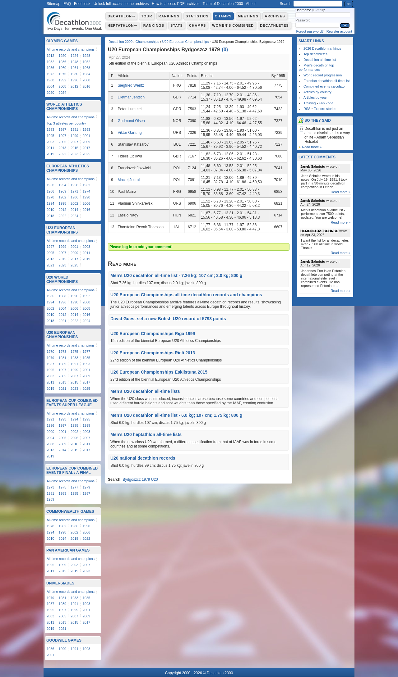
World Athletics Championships (64, 106)
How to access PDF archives (175, 4)
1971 (74, 191)
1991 (74, 129)
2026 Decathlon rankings (322, 48)
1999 (74, 136)
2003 (50, 142)
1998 (62, 203)
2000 (86, 80)
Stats (176, 25)
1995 (50, 136)
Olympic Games (62, 41)
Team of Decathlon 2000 (222, 4)
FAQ (67, 4)
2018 (50, 216)
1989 (62, 364)
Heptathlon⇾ (122, 25)
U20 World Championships (62, 279)
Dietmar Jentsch (131, 97)
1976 (62, 74)
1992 (62, 80)
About (251, 4)
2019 (50, 154)
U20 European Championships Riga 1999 (152, 333)
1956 (50, 68)
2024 (62, 92)
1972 (50, 74)
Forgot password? (310, 31)
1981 (62, 358)
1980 (74, 74)
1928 (86, 55)
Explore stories (325, 109)
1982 (62, 197)
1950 (50, 185)
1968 (86, 68)
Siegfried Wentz (131, 85)
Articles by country (317, 92)
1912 (50, 55)
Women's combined (233, 25)
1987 (62, 129)
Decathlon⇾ (121, 16)
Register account (339, 31)
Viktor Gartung (129, 132)
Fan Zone (326, 103)
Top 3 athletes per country (66, 123)
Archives (275, 16)
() (225, 49)
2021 (50, 265)
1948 (74, 62)
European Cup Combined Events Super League (72, 402)
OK (349, 4)
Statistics (197, 16)
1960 (62, 68)
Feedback (82, 4)
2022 (62, 154)
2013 (62, 148)
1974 (86, 191)
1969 (62, 191)
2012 (74, 86)
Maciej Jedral (129, 180)
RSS (307, 109)
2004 (50, 86)
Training (309, 103)
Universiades (60, 583)
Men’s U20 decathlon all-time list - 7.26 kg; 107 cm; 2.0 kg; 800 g (176, 275)
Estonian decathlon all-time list (326, 81)
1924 (74, 55)
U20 (154, 479)
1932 (50, 62)
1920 (62, 55)
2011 (50, 148)
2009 (86, 142)
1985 (86, 358)
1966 (50, 191)
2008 (62, 86)
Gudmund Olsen (131, 121)
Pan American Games (68, 550)
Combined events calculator (324, 86)
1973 (62, 351)
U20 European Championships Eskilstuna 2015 (158, 372)
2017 (86, 148)
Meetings (248, 16)
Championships (147, 41)
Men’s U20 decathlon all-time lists (145, 391)
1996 (74, 80)
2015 (74, 148)
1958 (74, 185)
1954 (62, 185)
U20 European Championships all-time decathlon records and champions (186, 294)
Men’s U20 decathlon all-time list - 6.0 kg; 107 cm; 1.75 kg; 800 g (176, 415)
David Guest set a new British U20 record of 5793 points (168, 318)
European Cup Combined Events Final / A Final (72, 470)
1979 (50, 358)
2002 (74, 203)
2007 (74, 142)
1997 (62, 136)
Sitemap (53, 4)
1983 (50, 129)
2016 (86, 86)
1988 (50, 80)
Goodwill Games (63, 640)
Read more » (312, 147)
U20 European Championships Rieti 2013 (152, 352)
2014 (74, 209)
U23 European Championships (62, 230)
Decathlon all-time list (319, 59)
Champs (223, 16)
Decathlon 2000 (120, 41)
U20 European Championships (185, 41)
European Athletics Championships (67, 168)
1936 (62, 62)
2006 (86, 203)
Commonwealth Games (70, 511)
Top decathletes (315, 54)
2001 (86, 136)
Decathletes (274, 25)
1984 (86, 74)
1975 (74, 351)
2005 (62, 142)
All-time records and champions (71, 49)
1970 (50, 351)
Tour (146, 16)
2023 (74, 154)
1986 (74, 197)
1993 (86, 129)
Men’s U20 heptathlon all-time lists (146, 434)
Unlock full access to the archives (121, 4)
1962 (86, 185)
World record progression (322, 75)
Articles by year (315, 97)
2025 (86, 154)
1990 (86, 197)
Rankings (169, 16)
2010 (50, 209)
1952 (86, 62)
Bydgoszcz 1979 (136, 479)
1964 (74, 68)
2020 (50, 92)
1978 (50, 197)
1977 (86, 351)
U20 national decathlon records (142, 458)
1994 (50, 203)
